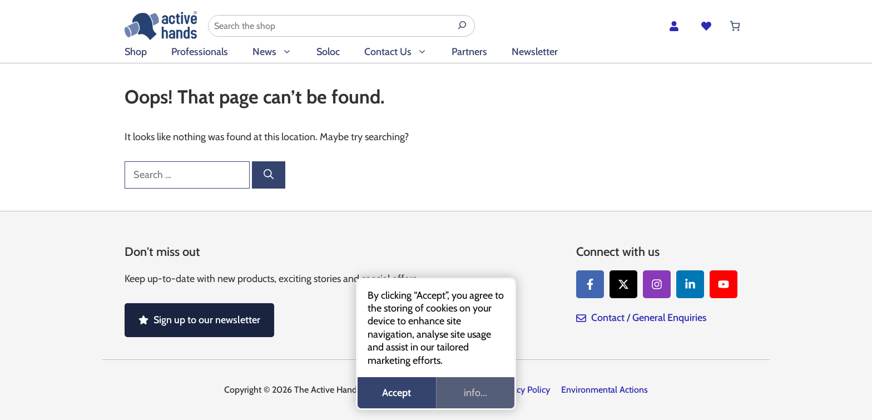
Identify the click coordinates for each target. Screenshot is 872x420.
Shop (136, 52)
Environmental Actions (604, 389)
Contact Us (401, 52)
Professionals (199, 52)
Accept (396, 393)
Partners (469, 52)
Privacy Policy (524, 389)
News (278, 52)
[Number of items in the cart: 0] (734, 25)
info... (475, 393)
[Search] (268, 175)
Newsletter (535, 52)
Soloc (328, 52)
